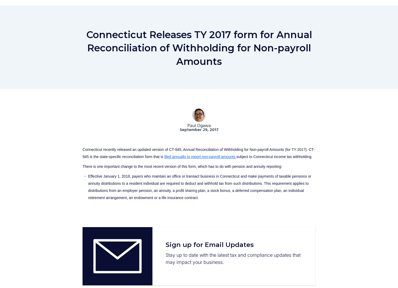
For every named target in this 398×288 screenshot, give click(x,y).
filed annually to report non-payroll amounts (200, 157)
